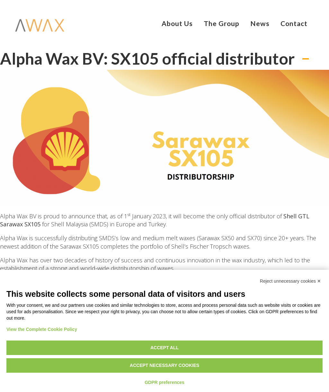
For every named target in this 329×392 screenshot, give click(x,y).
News (260, 23)
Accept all (164, 347)
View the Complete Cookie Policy (41, 329)
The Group (221, 23)
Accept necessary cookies (164, 365)
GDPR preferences (164, 382)
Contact (293, 23)
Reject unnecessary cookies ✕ (290, 281)
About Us (177, 23)
